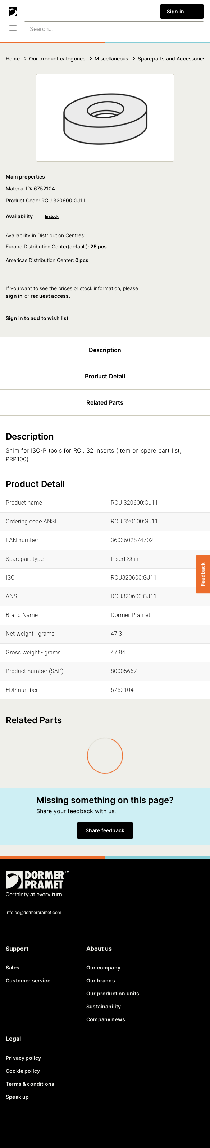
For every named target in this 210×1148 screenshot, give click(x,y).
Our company (103, 967)
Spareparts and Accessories (171, 58)
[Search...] (96, 29)
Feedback (203, 574)
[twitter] (31, 1124)
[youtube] (66, 1124)
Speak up (17, 1097)
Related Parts (104, 402)
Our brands (100, 980)
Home (13, 58)
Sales (12, 967)
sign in (14, 296)
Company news (105, 1019)
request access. (50, 296)
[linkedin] (49, 1124)
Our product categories (57, 58)
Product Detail (105, 376)
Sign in (182, 11)
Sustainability (103, 1006)
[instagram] (83, 1124)
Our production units (112, 993)
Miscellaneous (111, 58)
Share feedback (105, 830)
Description (105, 350)
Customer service (28, 980)
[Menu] (13, 29)
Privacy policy (23, 1058)
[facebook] (14, 1124)
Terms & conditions (30, 1084)
